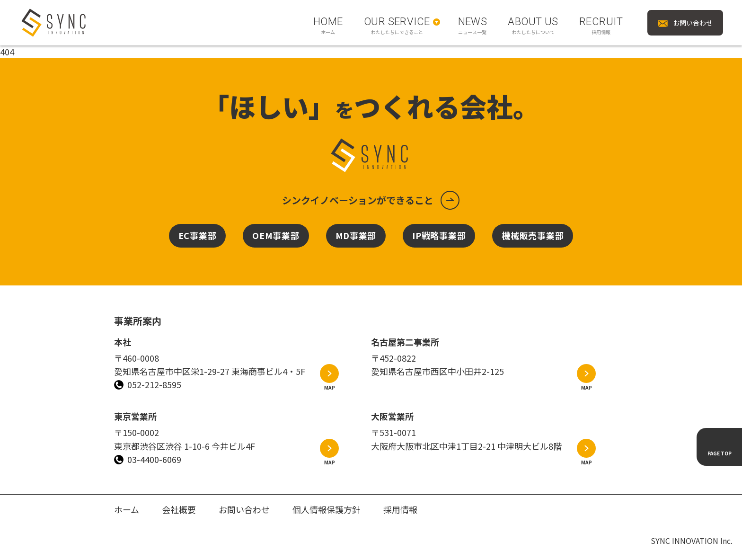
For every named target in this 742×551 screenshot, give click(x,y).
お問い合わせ (244, 509)
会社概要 (179, 509)
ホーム (126, 509)
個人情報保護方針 (326, 509)
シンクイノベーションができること (357, 200)
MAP (329, 388)
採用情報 (400, 509)
